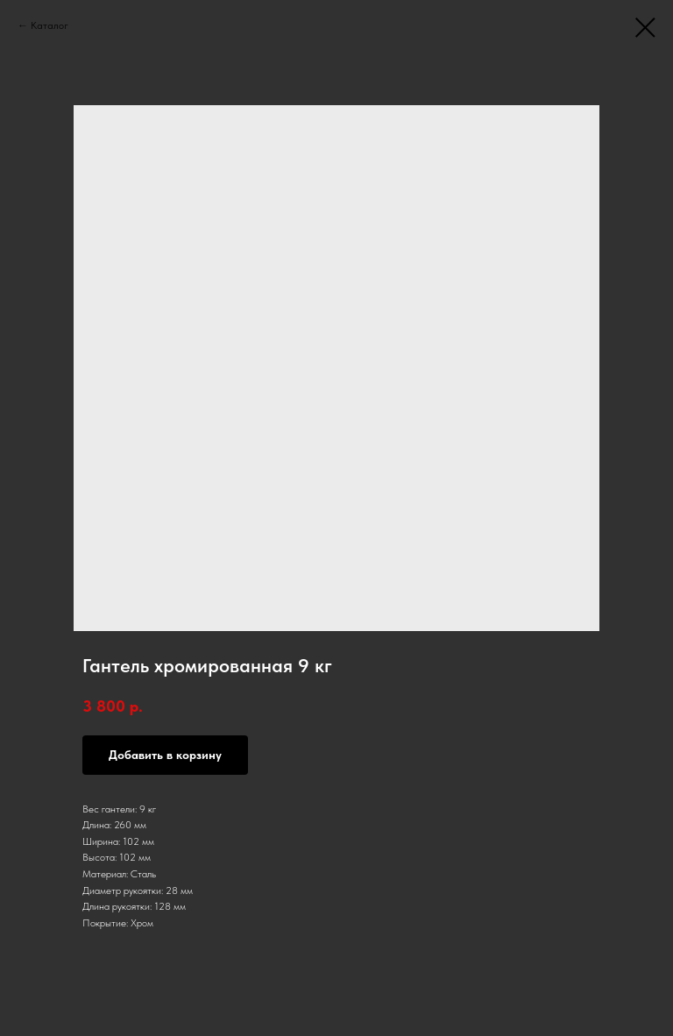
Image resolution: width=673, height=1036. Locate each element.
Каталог (49, 25)
